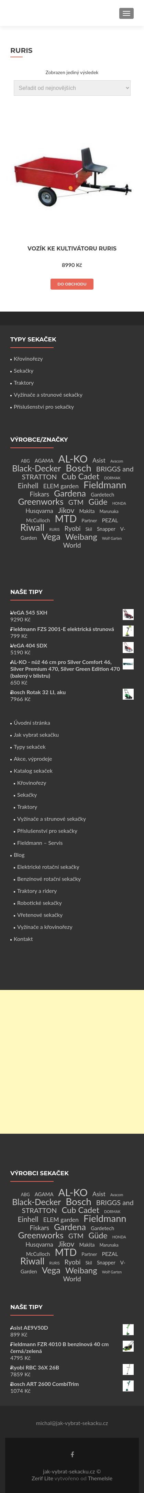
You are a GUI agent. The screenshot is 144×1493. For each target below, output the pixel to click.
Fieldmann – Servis (40, 842)
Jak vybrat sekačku (36, 734)
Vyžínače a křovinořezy (45, 926)
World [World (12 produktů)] (72, 545)
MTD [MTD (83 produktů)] (66, 518)
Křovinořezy (28, 358)
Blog (19, 854)
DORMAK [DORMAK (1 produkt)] (112, 478)
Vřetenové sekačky (40, 914)
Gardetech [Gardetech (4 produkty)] (102, 494)
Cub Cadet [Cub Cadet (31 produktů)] (80, 476)
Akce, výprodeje (33, 758)
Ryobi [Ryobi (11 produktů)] (73, 528)
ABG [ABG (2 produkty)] (25, 461)
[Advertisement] (72, 1062)
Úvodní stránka (32, 722)
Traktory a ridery (37, 890)
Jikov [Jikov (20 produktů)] (66, 510)
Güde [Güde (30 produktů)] (97, 501)
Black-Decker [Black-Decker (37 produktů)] (36, 468)
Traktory (24, 382)
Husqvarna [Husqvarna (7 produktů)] (39, 510)
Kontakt (23, 938)
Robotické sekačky (39, 902)
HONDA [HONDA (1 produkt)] (119, 503)
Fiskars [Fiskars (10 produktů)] (39, 494)
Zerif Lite (43, 1478)
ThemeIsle (100, 1478)
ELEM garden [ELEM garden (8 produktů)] (61, 486)
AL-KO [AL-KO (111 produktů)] (73, 459)
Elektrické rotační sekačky (48, 866)
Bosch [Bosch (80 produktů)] (78, 468)
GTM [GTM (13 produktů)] (76, 502)
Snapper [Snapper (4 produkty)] (106, 529)
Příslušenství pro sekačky (44, 406)
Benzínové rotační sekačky (49, 878)
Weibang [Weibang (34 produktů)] (81, 536)
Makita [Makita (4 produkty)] (87, 511)
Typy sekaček (30, 746)
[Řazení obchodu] (72, 88)
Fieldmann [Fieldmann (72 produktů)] (105, 484)
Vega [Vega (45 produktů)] (51, 536)
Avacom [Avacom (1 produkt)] (116, 461)
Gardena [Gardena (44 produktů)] (70, 493)
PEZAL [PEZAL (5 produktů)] (110, 520)
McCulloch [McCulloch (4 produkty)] (38, 520)
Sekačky (23, 370)
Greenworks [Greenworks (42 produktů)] (40, 501)
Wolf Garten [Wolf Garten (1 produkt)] (112, 538)
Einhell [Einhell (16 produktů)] (28, 485)
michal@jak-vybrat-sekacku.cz (72, 1423)
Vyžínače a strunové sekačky (48, 394)
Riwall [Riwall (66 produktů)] (32, 527)
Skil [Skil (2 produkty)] (89, 529)
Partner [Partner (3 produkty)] (89, 520)
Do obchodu (71, 284)
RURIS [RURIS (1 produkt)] (54, 529)
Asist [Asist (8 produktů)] (99, 460)
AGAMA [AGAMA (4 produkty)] (44, 460)
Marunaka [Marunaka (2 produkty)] (109, 511)
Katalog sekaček (33, 770)
